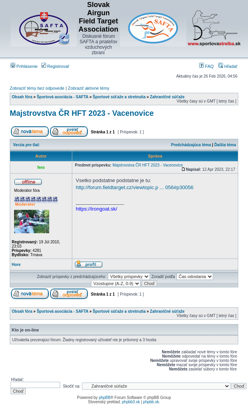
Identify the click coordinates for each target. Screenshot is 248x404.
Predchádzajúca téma (191, 145)
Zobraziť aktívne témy (88, 88)
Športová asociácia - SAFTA (62, 97)
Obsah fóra (22, 97)
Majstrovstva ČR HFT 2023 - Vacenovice (82, 113)
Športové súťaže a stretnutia (119, 97)
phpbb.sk (151, 402)
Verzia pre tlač (26, 145)
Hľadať (227, 66)
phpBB (105, 397)
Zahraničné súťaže (167, 97)
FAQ (206, 66)
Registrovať (55, 66)
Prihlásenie (24, 66)
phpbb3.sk (131, 402)
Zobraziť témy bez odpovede (37, 88)
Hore (16, 264)
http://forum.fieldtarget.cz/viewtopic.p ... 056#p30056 (134, 187)
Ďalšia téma (225, 145)
